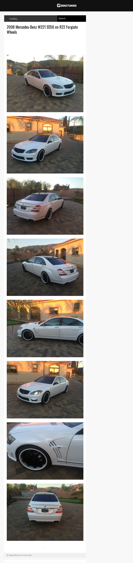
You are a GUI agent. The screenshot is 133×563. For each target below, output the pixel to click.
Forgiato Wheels (14, 555)
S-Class (25, 555)
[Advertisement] (46, 44)
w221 (30, 555)
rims (21, 555)
